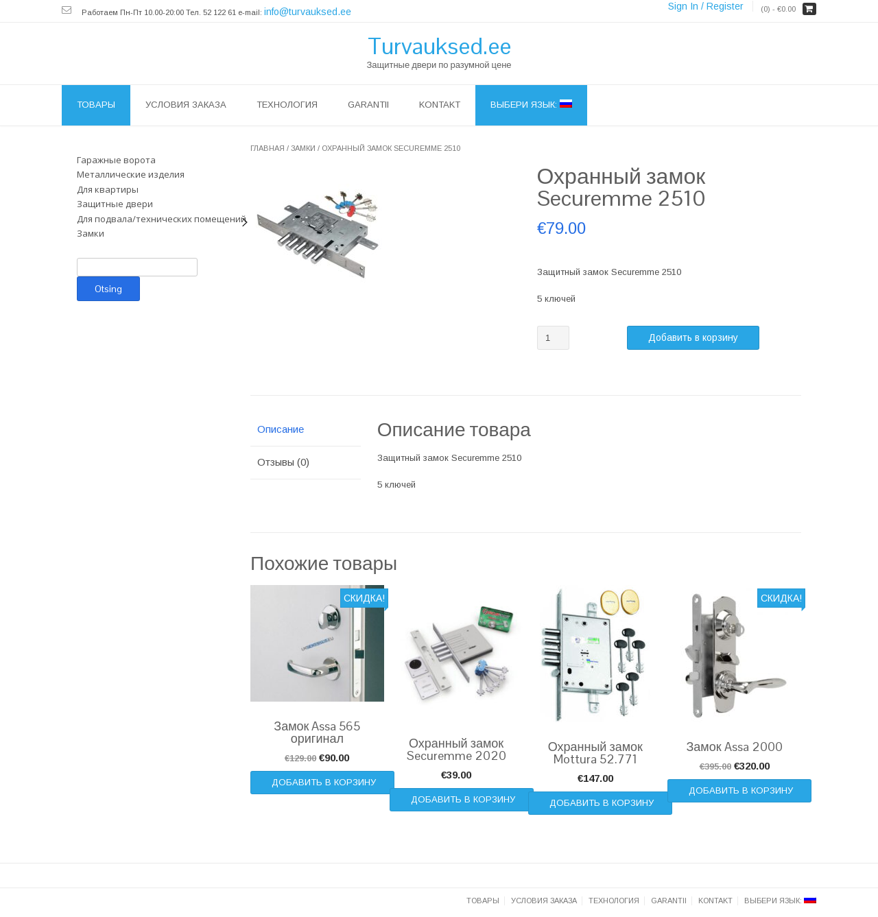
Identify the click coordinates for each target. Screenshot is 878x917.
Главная (267, 148)
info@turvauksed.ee (307, 11)
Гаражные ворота (116, 160)
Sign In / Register (706, 6)
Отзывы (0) (283, 462)
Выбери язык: (531, 104)
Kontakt (439, 104)
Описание (280, 429)
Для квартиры (108, 189)
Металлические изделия (131, 174)
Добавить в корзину (693, 337)
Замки (303, 148)
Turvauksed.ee (439, 46)
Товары (96, 104)
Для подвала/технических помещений (161, 219)
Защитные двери (115, 204)
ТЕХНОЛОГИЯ (287, 104)
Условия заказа (185, 104)
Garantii (368, 104)
